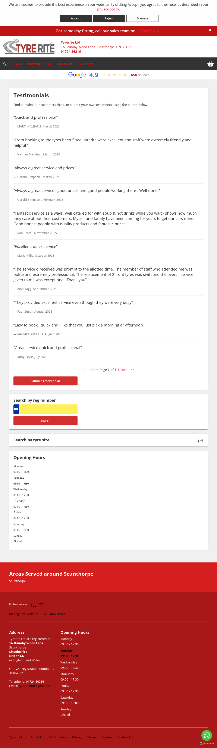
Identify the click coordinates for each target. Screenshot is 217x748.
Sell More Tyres (54, 613)
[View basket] (210, 63)
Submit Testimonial (45, 380)
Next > (123, 369)
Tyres (18, 63)
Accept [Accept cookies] (76, 17)
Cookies (106, 736)
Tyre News (85, 63)
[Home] (5, 63)
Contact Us (64, 63)
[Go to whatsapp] (206, 735)
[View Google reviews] (108, 74)
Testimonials (58, 736)
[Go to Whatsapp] (42, 603)
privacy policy (108, 9)
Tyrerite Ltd (17, 736)
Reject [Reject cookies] (109, 17)
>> (133, 369)
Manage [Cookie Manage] (142, 17)
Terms (91, 736)
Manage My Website (23, 613)
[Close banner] (212, 29)
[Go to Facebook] (33, 603)
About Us (37, 736)
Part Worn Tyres (39, 63)
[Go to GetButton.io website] (207, 743)
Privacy (77, 736)
